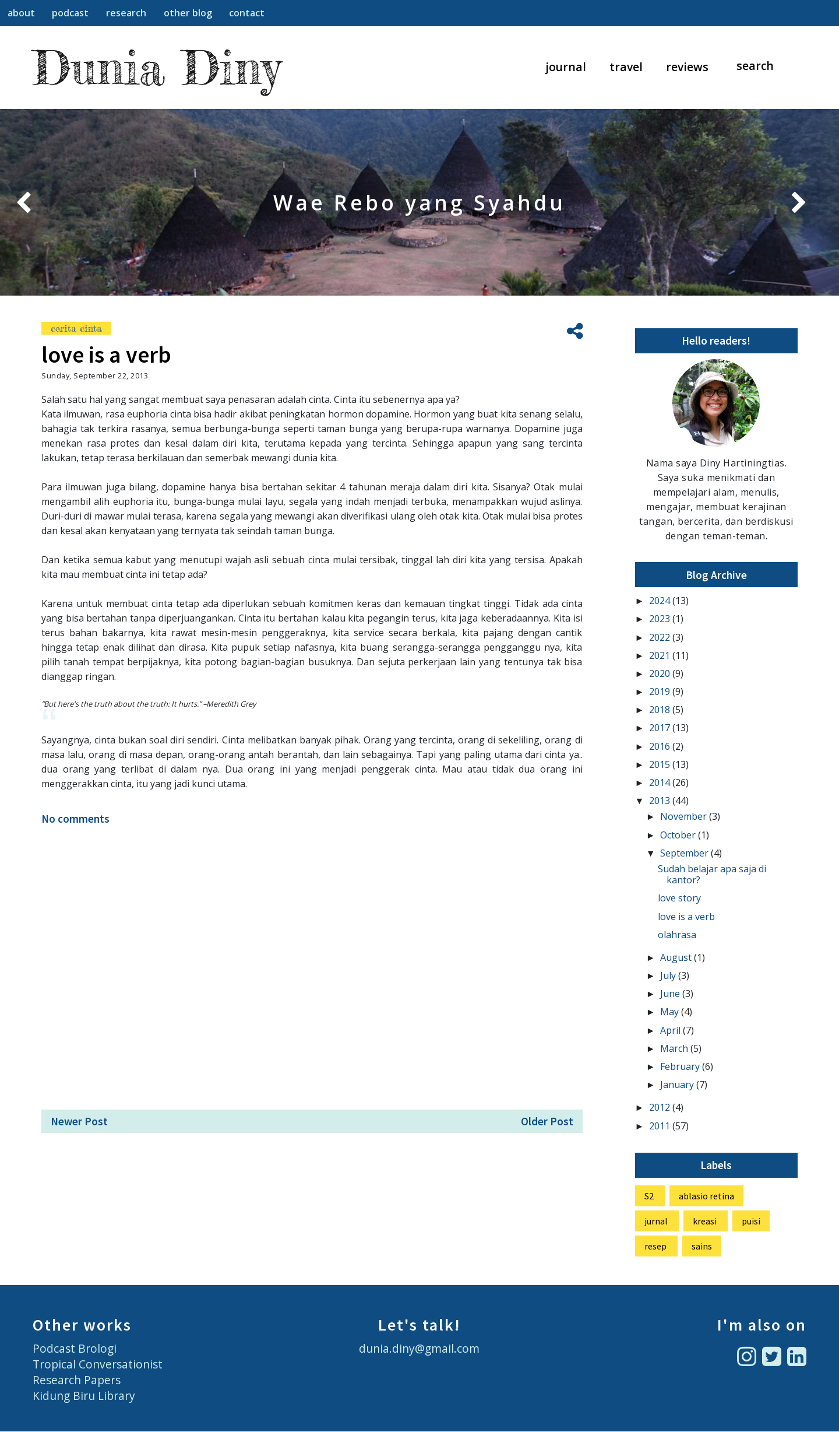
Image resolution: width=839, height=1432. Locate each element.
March (675, 1048)
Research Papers (77, 1380)
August (677, 957)
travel (626, 67)
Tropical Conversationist (98, 1364)
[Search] (761, 66)
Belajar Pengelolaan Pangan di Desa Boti (419, 202)
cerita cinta (76, 328)
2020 (660, 673)
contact (247, 12)
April (671, 1030)
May (670, 1011)
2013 (660, 800)
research (126, 12)
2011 (660, 1125)
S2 (649, 1196)
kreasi (705, 1221)
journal (566, 67)
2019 (660, 691)
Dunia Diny (156, 67)
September (685, 853)
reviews (687, 67)
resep (655, 1246)
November (684, 816)
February (681, 1066)
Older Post (547, 1121)
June (671, 993)
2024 (660, 600)
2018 (660, 709)
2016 (660, 746)
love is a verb (686, 916)
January (678, 1084)
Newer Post (79, 1121)
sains (702, 1246)
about (21, 12)
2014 (660, 782)
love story (679, 898)
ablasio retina (706, 1196)
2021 (660, 655)
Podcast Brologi (75, 1348)
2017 (660, 727)
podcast (70, 12)
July (669, 975)
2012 (660, 1107)
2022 (660, 637)
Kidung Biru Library (84, 1395)
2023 (660, 618)
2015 (660, 764)
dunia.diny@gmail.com (419, 1348)
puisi (751, 1221)
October (679, 835)
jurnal (656, 1221)
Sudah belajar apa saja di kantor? (712, 874)
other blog (188, 12)
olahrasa (677, 934)
